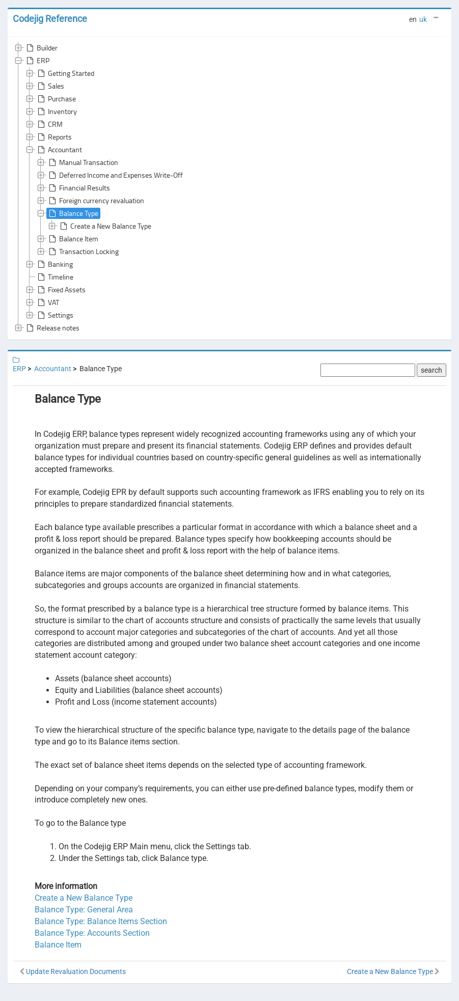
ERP (36, 60)
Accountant (59, 149)
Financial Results (78, 187)
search (431, 370)
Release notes (51, 327)
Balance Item (72, 238)
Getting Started (65, 73)
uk (423, 19)
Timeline (54, 277)
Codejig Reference (50, 18)
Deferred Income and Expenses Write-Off (115, 175)
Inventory (56, 111)
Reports (54, 137)
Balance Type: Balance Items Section (101, 921)
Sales (50, 86)
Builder (41, 47)
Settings (54, 315)
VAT (47, 302)
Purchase (56, 98)
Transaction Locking (83, 251)
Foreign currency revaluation (95, 200)
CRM (49, 124)
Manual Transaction (82, 162)
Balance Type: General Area (84, 909)
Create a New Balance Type (104, 226)
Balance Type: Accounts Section (92, 933)
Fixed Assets (61, 289)
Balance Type (72, 213)
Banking (54, 264)
